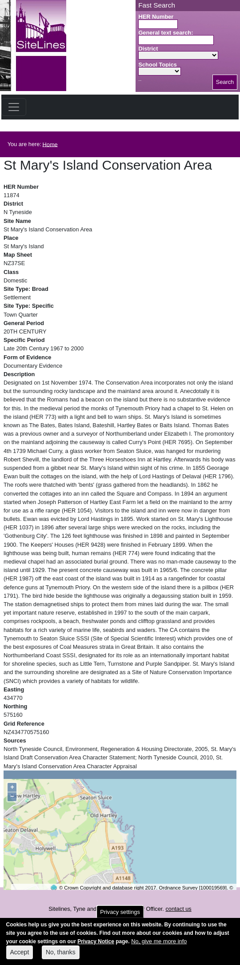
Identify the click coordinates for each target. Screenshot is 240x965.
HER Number (155, 16)
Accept (19, 956)
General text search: (165, 32)
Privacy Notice (95, 946)
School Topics (157, 64)
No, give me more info (159, 945)
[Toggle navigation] (13, 107)
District (148, 48)
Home (50, 144)
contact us (178, 908)
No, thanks (61, 956)
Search (225, 82)
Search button (139, 80)
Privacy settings (120, 916)
